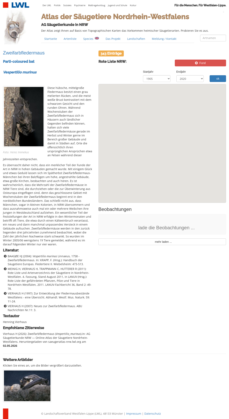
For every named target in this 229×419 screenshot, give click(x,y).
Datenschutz (152, 413)
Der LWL (47, 5)
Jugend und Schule (117, 5)
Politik (57, 5)
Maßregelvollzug (96, 5)
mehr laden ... (162, 241)
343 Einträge (111, 53)
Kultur (133, 5)
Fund (200, 63)
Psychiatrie (79, 5)
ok (217, 78)
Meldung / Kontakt (164, 39)
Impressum (133, 413)
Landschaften (136, 39)
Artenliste (70, 39)
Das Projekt (113, 39)
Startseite (50, 39)
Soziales (67, 5)
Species (91, 39)
